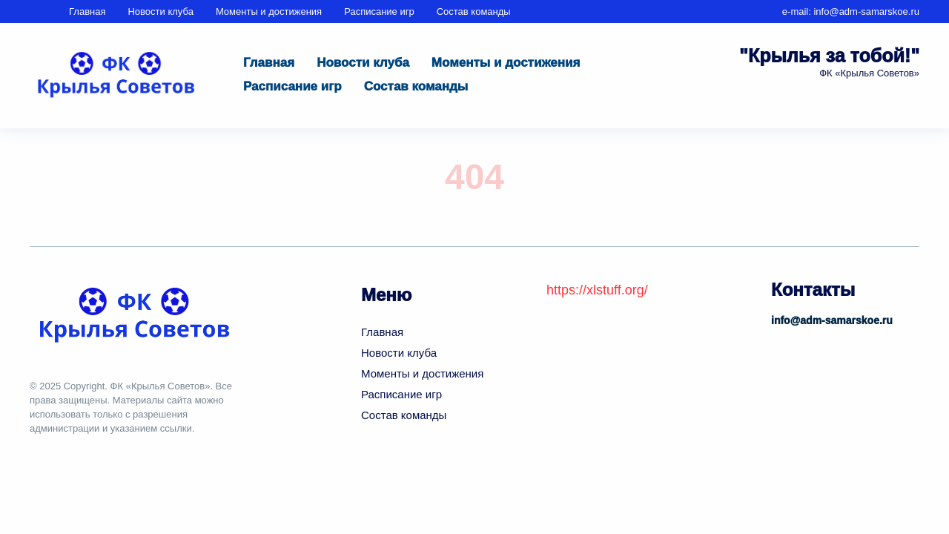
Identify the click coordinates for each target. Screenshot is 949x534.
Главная (87, 11)
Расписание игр (379, 11)
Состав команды (474, 11)
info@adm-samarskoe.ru (866, 11)
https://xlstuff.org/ (597, 290)
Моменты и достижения (269, 11)
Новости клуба (160, 11)
